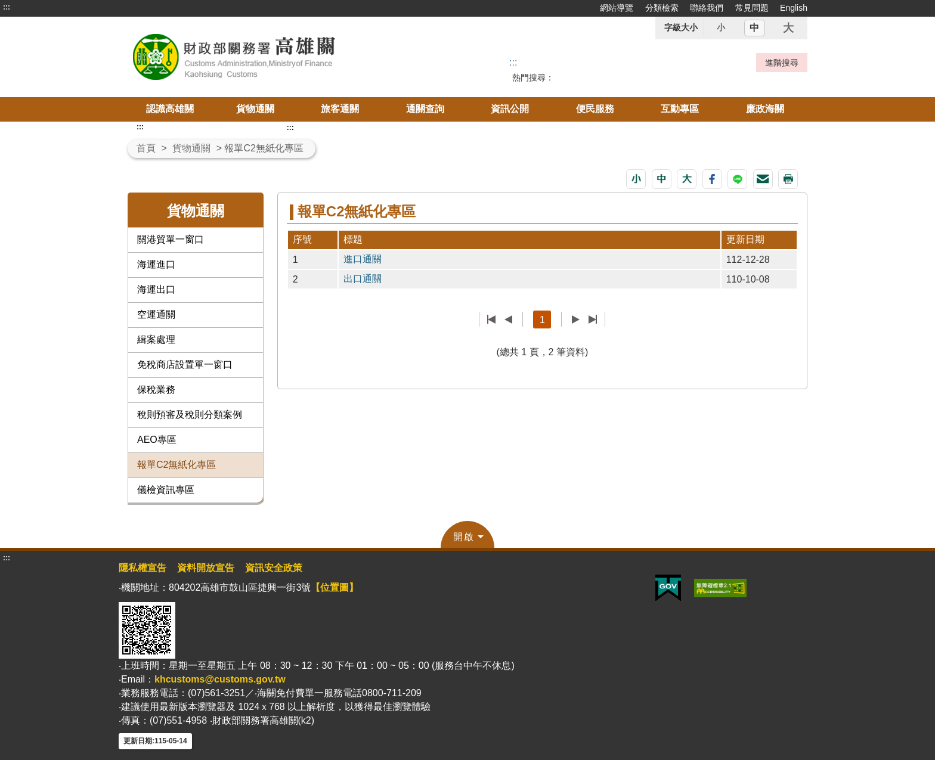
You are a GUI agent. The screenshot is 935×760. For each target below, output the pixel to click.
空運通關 (156, 314)
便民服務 (595, 109)
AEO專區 (157, 440)
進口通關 (362, 259)
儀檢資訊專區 (165, 490)
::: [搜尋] (513, 62)
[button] (636, 179)
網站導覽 (616, 8)
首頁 (146, 148)
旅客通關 (340, 109)
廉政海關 (765, 109)
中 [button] (754, 28)
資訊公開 (510, 109)
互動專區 (680, 109)
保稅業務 (156, 389)
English (793, 8)
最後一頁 (592, 319)
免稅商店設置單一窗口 (185, 364)
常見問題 (752, 8)
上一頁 (508, 319)
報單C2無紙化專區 (176, 465)
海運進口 (156, 264)
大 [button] (788, 28)
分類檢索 (662, 8)
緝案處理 (156, 339)
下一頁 (576, 319)
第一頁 (492, 319)
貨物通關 (255, 109)
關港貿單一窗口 (170, 239)
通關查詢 (425, 109)
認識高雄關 (170, 109)
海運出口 (156, 289)
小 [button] (721, 27)
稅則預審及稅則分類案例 (189, 415)
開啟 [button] (464, 537)
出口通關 (362, 279)
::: (6, 7)
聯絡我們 (706, 8)
